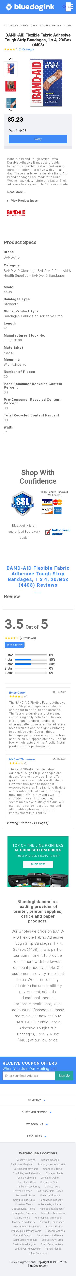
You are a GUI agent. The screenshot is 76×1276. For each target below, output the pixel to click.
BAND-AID (12, 257)
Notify (38, 139)
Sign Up (64, 1076)
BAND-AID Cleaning (19, 271)
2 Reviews (26, 49)
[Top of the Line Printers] (38, 861)
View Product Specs (24, 200)
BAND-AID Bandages (48, 276)
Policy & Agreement (22, 1262)
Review (12, 596)
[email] (29, 1076)
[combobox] (68, 6)
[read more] (38, 192)
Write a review (14, 644)
